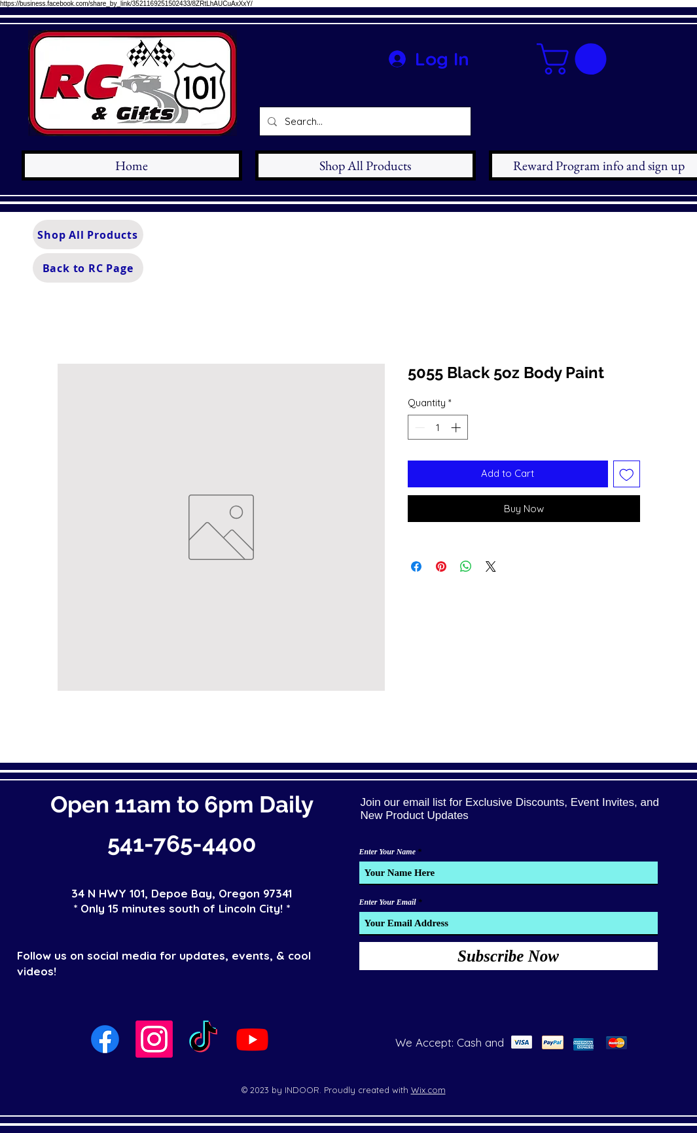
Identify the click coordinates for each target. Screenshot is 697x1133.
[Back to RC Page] (88, 268)
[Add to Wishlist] (626, 474)
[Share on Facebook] (416, 566)
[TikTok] (203, 1039)
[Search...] (364, 121)
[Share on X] (491, 566)
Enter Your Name (387, 852)
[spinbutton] (437, 427)
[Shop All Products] (88, 234)
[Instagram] (154, 1039)
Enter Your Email (387, 902)
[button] (575, 59)
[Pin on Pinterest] (441, 566)
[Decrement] (418, 427)
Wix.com (428, 1090)
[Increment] (457, 427)
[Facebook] (105, 1039)
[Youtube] (252, 1039)
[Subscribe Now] (508, 956)
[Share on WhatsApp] (466, 566)
